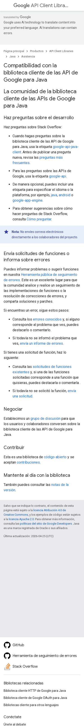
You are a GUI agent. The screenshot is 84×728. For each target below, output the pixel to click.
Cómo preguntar (39, 219)
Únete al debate (15, 724)
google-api (57, 176)
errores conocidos (47, 319)
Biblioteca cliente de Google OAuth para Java (35, 698)
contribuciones (28, 462)
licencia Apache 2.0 (21, 519)
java (54, 195)
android (64, 195)
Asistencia (28, 56)
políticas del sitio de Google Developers (46, 523)
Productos (36, 51)
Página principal (14, 51)
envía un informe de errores (41, 343)
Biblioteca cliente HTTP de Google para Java (35, 690)
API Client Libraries (41, 5)
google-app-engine (28, 200)
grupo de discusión (45, 418)
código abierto (55, 457)
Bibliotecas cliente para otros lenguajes (31, 705)
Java (12, 56)
